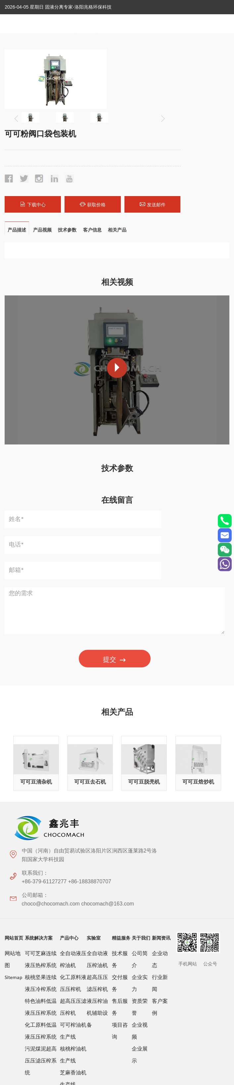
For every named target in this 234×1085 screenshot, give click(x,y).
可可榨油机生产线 (73, 853)
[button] (95, 113)
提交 (115, 533)
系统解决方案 (39, 760)
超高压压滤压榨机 (73, 829)
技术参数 (67, 153)
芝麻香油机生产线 (73, 901)
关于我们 (141, 760)
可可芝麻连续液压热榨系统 (41, 782)
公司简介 (140, 782)
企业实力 (140, 805)
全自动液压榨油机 (73, 782)
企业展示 (140, 877)
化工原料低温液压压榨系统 (41, 853)
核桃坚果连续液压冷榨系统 (41, 805)
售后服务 (120, 829)
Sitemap (13, 799)
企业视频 (140, 853)
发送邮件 (212, 128)
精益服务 (121, 760)
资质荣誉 (140, 829)
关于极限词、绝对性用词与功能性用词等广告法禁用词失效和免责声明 (117, 1034)
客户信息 (92, 153)
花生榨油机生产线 (73, 925)
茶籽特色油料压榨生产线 (73, 954)
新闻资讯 (161, 760)
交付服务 (120, 805)
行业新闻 (160, 805)
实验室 (94, 760)
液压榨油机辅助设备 (97, 835)
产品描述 (17, 153)
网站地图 (13, 782)
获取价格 (174, 128)
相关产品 (118, 153)
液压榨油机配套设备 (73, 984)
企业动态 (160, 782)
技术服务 (120, 782)
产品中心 (69, 760)
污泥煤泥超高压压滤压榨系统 (41, 883)
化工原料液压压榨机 (73, 805)
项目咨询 (120, 853)
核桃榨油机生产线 (73, 877)
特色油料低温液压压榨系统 (41, 829)
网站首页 (14, 760)
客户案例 (160, 829)
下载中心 (137, 128)
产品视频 (42, 153)
